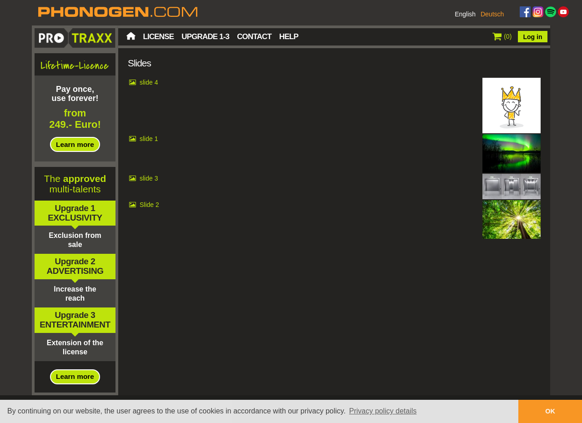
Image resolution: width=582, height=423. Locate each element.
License (158, 36)
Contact (254, 36)
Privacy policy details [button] (383, 411)
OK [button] (550, 411)
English (465, 14)
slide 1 (149, 138)
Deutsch (492, 14)
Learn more (75, 144)
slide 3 (149, 178)
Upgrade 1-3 (205, 36)
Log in (532, 36)
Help (288, 36)
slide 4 (149, 82)
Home (131, 36)
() (502, 36)
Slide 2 (149, 204)
